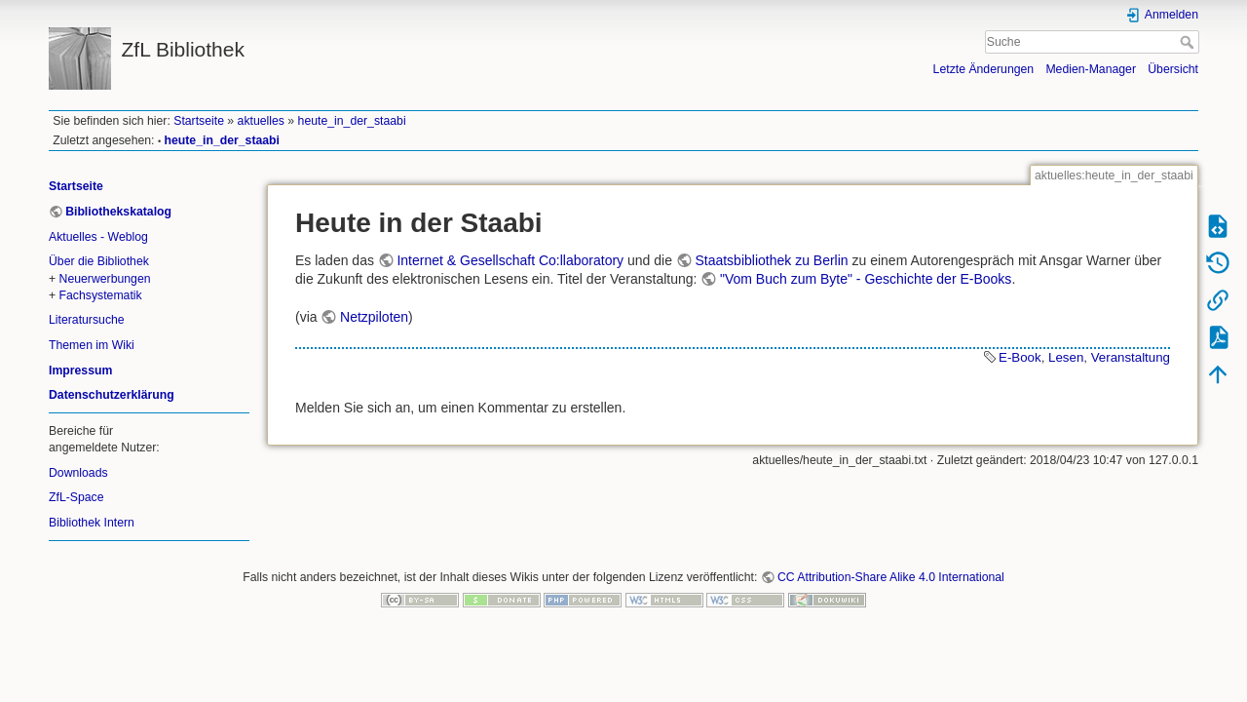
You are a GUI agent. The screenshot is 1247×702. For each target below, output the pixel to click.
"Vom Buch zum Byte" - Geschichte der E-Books (865, 279)
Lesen (1065, 357)
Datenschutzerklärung (111, 395)
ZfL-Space (76, 497)
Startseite (198, 121)
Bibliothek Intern (91, 522)
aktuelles (261, 121)
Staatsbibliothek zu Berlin (771, 260)
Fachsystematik (100, 295)
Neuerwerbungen (105, 279)
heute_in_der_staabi (352, 121)
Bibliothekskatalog (118, 211)
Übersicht (1173, 69)
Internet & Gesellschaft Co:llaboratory (510, 260)
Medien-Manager (1090, 69)
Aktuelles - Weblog (98, 237)
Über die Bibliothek (99, 261)
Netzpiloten (374, 317)
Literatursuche (87, 320)
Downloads (78, 473)
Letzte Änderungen (984, 69)
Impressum (80, 370)
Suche (1189, 42)
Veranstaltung (1130, 357)
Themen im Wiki (91, 345)
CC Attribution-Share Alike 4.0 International (890, 577)
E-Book (1020, 357)
